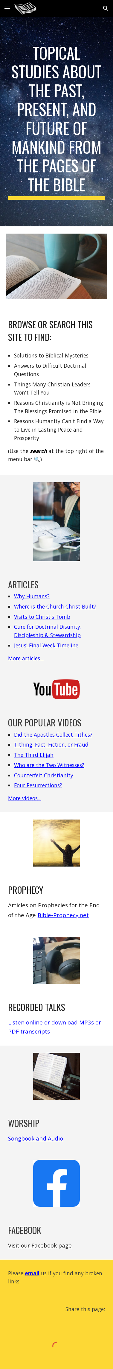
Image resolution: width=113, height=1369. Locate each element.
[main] (56, 121)
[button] (7, 8)
